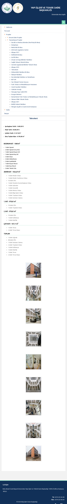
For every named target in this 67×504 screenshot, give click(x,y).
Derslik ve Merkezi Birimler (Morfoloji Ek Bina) (25, 42)
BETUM (13, 79)
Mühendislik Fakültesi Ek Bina (20, 72)
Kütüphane (14, 45)
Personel (7, 31)
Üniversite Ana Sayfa (58, 14)
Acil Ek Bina (14, 57)
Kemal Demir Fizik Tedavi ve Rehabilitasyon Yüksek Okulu (29, 97)
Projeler (8, 34)
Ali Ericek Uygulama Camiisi (19, 50)
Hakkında (9, 27)
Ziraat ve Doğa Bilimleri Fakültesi (21, 60)
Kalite (8, 110)
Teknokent (14, 69)
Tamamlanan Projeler (15, 40)
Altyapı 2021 (15, 102)
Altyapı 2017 (15, 52)
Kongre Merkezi (16, 94)
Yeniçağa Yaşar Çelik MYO (19, 92)
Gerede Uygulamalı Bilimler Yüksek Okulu (24, 64)
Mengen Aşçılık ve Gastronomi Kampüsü (24, 106)
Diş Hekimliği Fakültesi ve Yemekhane (23, 77)
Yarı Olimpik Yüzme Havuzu (19, 82)
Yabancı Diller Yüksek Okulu (19, 99)
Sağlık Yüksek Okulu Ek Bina (20, 62)
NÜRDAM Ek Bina (16, 55)
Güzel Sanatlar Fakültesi (18, 87)
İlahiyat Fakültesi (16, 74)
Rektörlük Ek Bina (16, 47)
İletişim (6, 113)
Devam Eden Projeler (15, 37)
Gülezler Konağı (16, 89)
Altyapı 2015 (15, 67)
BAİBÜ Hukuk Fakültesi (18, 104)
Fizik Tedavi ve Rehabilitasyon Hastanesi (24, 84)
